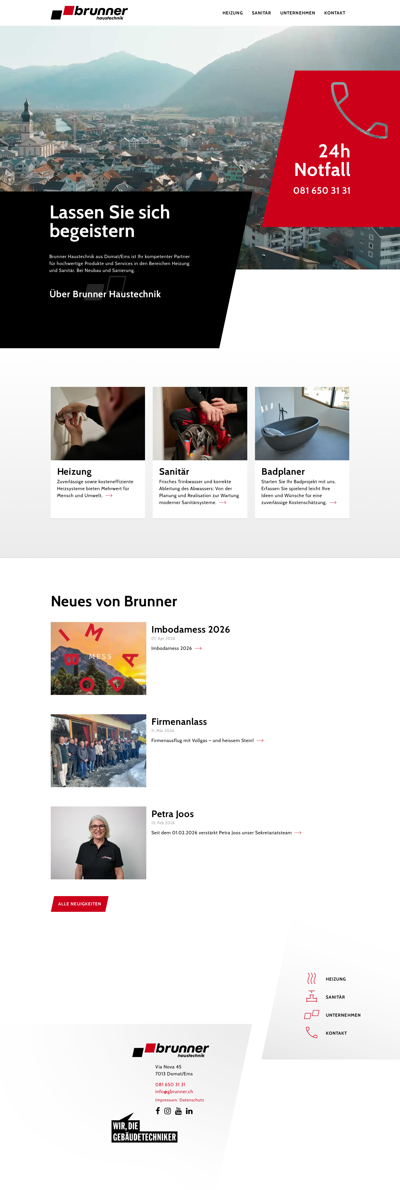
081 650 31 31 (322, 190)
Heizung (336, 979)
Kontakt (336, 1033)
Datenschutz (192, 1099)
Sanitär (335, 997)
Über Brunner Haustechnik (105, 294)
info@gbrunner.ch (174, 1091)
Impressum (166, 1099)
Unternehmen (343, 1015)
